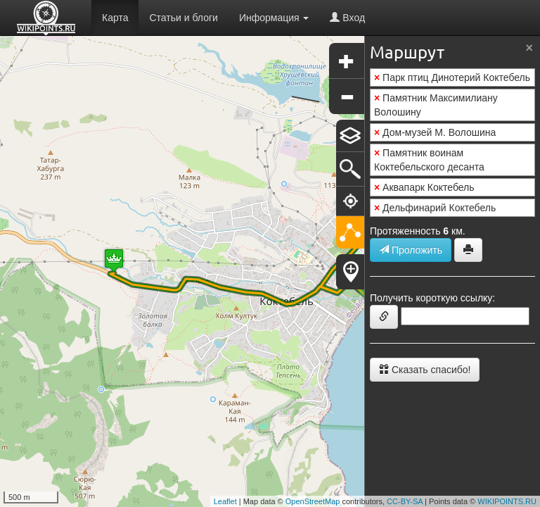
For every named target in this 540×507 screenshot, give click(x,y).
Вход (347, 17)
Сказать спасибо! (424, 369)
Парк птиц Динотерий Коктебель (452, 77)
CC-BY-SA (405, 501)
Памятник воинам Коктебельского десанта (429, 160)
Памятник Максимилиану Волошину (436, 105)
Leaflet (225, 501)
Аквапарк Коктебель (424, 187)
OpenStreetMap (312, 501)
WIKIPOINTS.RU (506, 501)
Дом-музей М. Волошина (435, 132)
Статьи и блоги (183, 17)
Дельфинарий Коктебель (435, 207)
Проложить (410, 250)
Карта (115, 17)
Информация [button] (274, 17)
